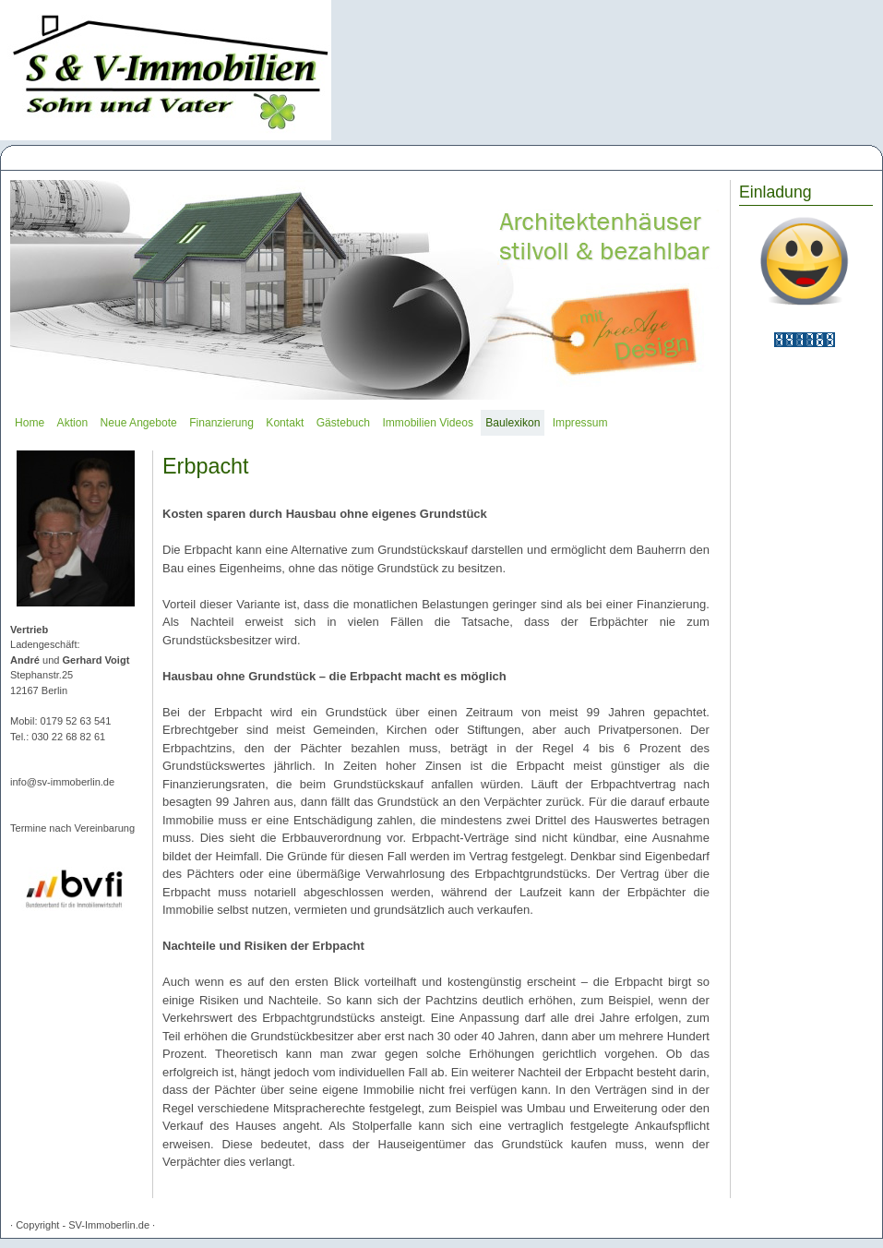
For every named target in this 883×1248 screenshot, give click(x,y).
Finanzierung (221, 422)
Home (29, 422)
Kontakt (285, 422)
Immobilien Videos (427, 422)
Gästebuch (343, 422)
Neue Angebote (139, 422)
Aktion (73, 422)
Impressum (580, 422)
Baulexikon (512, 422)
